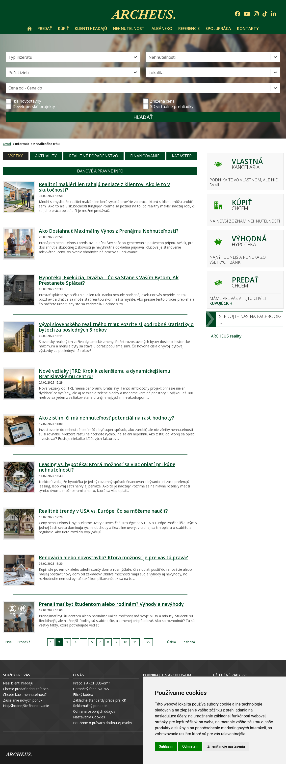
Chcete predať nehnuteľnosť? (26, 688)
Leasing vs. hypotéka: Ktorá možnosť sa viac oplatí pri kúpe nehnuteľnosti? (107, 467)
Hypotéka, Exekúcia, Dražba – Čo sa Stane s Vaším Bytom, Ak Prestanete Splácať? (109, 280)
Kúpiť (63, 28)
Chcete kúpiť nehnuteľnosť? (25, 694)
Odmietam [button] (190, 746)
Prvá (8, 642)
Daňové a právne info (100, 171)
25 (148, 642)
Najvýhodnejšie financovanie (26, 705)
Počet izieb (18, 72)
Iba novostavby (23, 101)
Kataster (182, 156)
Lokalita (156, 72)
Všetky (15, 156)
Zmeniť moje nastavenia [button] (226, 746)
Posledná (188, 642)
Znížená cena (159, 101)
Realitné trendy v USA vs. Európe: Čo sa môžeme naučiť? (103, 511)
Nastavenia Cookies (89, 717)
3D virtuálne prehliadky (168, 106)
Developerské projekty (34, 106)
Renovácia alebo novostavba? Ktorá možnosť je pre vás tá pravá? (113, 557)
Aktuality (46, 156)
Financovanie (144, 156)
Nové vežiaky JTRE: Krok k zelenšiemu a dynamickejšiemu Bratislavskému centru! (104, 374)
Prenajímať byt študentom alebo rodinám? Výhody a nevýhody (111, 604)
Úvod (29, 28)
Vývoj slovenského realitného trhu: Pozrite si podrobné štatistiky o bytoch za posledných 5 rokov (116, 327)
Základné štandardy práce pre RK (99, 700)
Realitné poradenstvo (93, 156)
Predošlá (24, 642)
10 (125, 642)
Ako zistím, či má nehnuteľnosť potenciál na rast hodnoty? (106, 418)
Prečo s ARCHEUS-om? (91, 683)
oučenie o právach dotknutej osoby (103, 722)
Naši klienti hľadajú (18, 683)
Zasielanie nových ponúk (22, 700)
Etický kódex (83, 694)
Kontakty (248, 28)
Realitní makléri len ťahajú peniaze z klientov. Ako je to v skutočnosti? (104, 187)
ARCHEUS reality (226, 336)
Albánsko (162, 28)
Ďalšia (171, 642)
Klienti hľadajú (91, 28)
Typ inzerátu (20, 57)
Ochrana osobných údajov (94, 711)
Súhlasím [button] (166, 746)
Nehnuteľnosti (129, 28)
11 (135, 642)
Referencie (189, 28)
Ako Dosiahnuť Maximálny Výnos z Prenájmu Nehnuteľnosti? (109, 231)
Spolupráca (218, 28)
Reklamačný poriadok (90, 705)
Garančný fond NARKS (91, 688)
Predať (44, 28)
